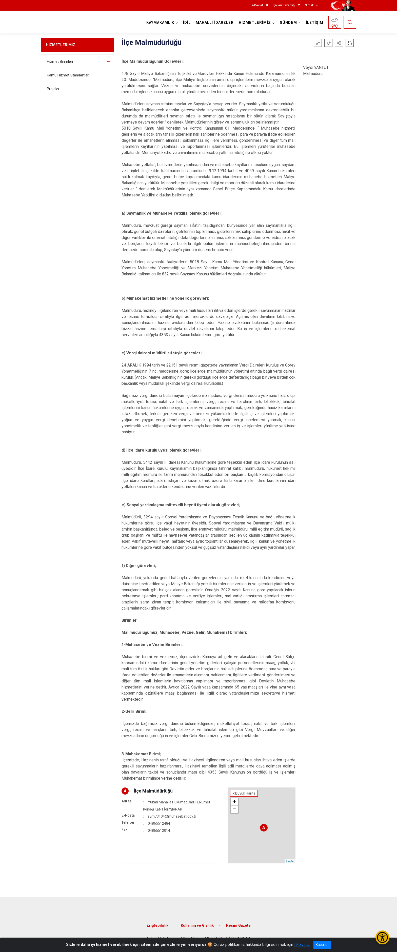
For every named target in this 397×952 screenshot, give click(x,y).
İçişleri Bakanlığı (284, 5)
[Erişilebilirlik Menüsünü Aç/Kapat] (382, 937)
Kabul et (322, 945)
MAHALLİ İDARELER (215, 23)
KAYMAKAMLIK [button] (160, 23)
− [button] (234, 809)
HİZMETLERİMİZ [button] (255, 23)
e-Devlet (257, 5)
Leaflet (290, 861)
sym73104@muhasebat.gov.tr (172, 816)
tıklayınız (302, 944)
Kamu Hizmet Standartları (68, 75)
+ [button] (234, 802)
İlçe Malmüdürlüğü (153, 791)
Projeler (53, 89)
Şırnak (309, 5)
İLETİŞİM (314, 23)
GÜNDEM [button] (288, 23)
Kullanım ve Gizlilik (197, 925)
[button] (339, 43)
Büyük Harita (245, 793)
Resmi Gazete (238, 925)
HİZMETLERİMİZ (60, 45)
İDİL (187, 23)
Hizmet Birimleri (60, 61)
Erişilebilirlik (157, 925)
